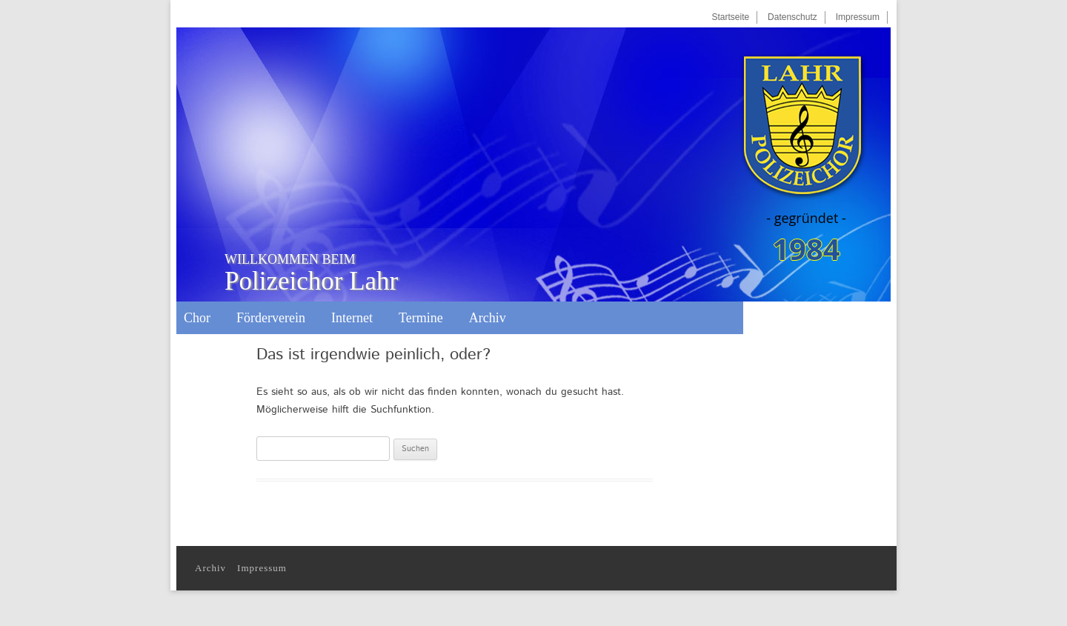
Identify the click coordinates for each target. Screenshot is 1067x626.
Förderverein (270, 317)
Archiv (487, 317)
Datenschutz (792, 17)
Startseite (730, 17)
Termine (421, 317)
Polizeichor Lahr (311, 273)
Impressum (858, 17)
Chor (197, 317)
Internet (352, 317)
